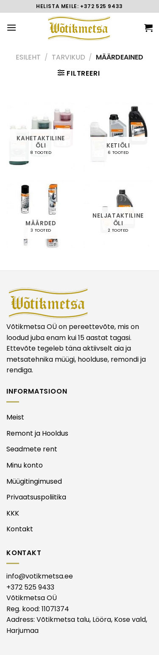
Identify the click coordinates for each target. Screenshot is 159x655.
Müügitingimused (34, 481)
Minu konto (24, 465)
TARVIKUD (68, 57)
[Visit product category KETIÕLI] (118, 137)
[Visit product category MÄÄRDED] (40, 214)
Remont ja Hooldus (37, 433)
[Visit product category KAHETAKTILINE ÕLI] (40, 137)
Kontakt (19, 529)
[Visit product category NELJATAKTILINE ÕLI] (118, 214)
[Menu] (11, 27)
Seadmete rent (31, 449)
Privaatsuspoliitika (36, 497)
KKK (12, 513)
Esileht (28, 57)
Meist (15, 417)
